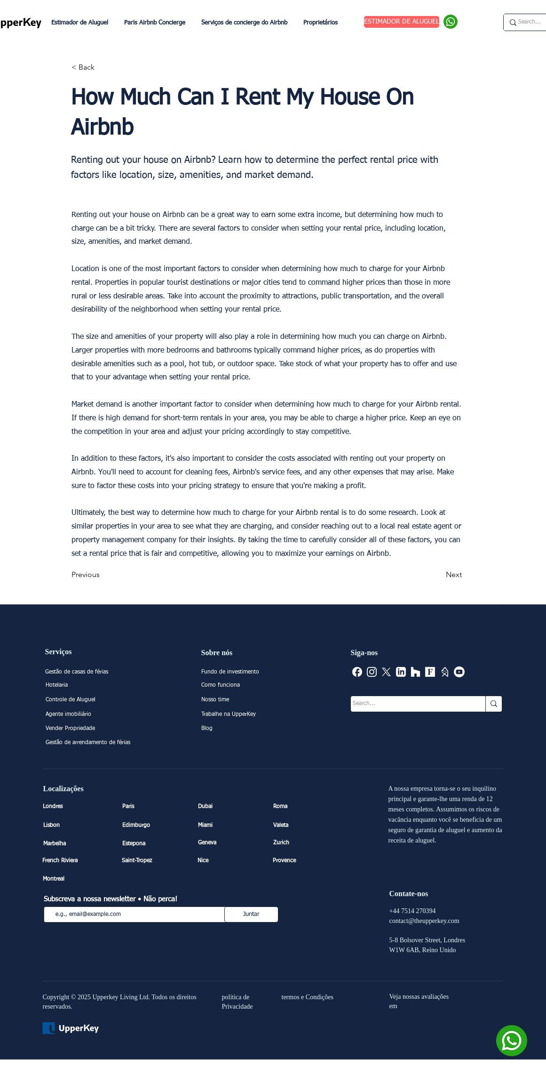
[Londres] (76, 806)
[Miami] (231, 825)
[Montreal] (76, 879)
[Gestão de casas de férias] (94, 672)
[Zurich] (306, 843)
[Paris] (155, 806)
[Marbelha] (76, 844)
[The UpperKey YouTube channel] (459, 671)
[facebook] (357, 671)
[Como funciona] (244, 685)
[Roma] (306, 806)
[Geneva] (231, 843)
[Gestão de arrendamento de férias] (89, 743)
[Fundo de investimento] (244, 672)
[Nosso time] (244, 700)
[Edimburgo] (155, 825)
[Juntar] (251, 915)
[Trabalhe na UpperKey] (244, 715)
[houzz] (415, 671)
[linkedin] (401, 671)
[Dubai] (231, 806)
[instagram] (371, 671)
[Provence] (306, 861)
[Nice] (230, 861)
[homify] (444, 671)
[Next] (438, 575)
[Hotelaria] (89, 685)
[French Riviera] (75, 861)
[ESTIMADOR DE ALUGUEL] (401, 22)
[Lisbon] (76, 825)
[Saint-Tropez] (155, 861)
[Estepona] (155, 844)
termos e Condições (307, 997)
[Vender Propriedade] (89, 729)
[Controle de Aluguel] (89, 700)
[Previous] (102, 575)
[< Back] (102, 67)
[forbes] (430, 671)
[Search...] (409, 704)
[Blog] (244, 729)
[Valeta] (306, 825)
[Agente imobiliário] (89, 715)
